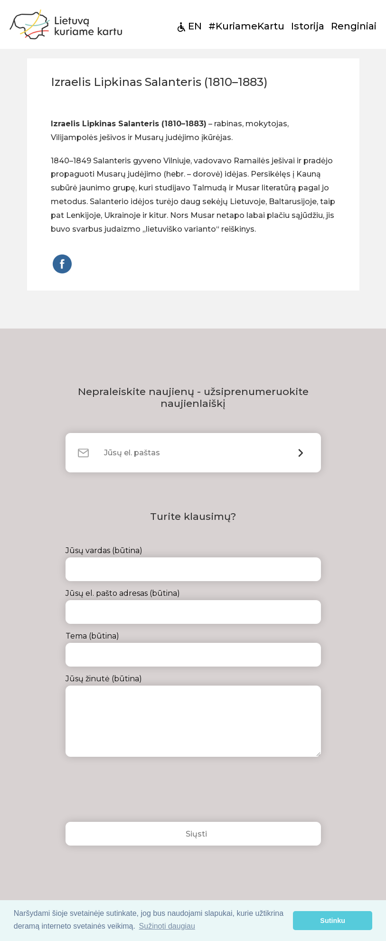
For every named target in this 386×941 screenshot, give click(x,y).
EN (195, 26)
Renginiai (354, 26)
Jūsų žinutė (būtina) (193, 715)
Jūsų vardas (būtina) (193, 563)
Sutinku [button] (332, 920)
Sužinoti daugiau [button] (167, 926)
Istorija (307, 26)
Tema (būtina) (193, 649)
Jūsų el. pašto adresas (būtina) (193, 606)
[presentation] (138, 791)
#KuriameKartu (246, 26)
